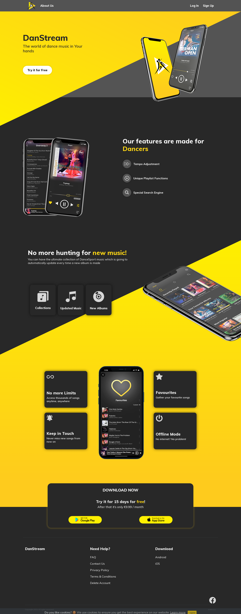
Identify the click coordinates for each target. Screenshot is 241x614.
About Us (47, 5)
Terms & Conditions (105, 576)
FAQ (95, 557)
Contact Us (99, 563)
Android (162, 557)
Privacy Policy (101, 570)
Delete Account (102, 583)
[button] (31, 5)
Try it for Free (37, 70)
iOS (159, 563)
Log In (194, 5)
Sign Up (208, 5)
